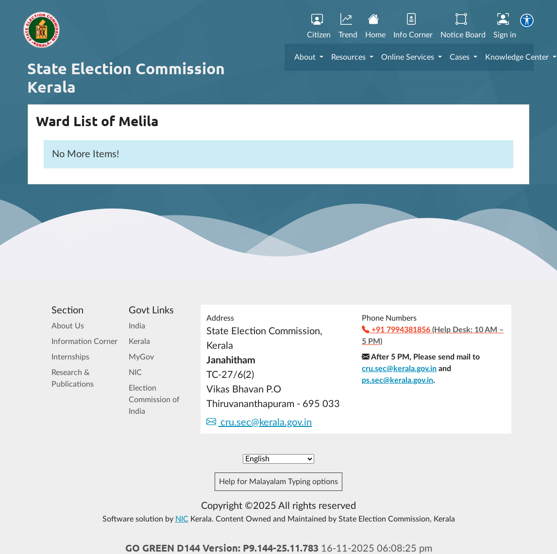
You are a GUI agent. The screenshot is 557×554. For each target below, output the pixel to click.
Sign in (504, 26)
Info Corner (413, 26)
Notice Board (463, 26)
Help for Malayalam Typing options (278, 482)
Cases (461, 57)
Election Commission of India (154, 399)
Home (375, 26)
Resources (349, 57)
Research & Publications (72, 378)
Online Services (408, 57)
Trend (347, 26)
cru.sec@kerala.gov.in (259, 422)
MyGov (141, 357)
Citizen (319, 26)
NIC (135, 372)
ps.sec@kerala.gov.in (397, 380)
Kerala (139, 341)
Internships (70, 357)
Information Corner (84, 341)
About (306, 57)
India (137, 326)
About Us (67, 326)
